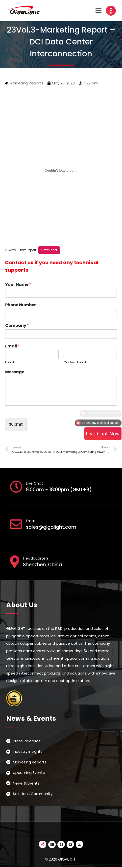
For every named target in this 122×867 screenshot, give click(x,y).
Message (14, 372)
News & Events (26, 783)
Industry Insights (28, 751)
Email (12, 346)
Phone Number (20, 305)
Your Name (18, 284)
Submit (16, 424)
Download (49, 250)
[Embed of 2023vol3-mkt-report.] (61, 170)
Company (17, 325)
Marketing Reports (26, 83)
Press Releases (27, 741)
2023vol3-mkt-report (20, 250)
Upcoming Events (29, 772)
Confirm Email (75, 362)
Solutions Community (32, 793)
